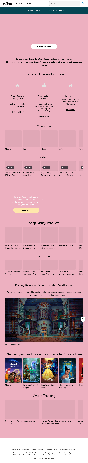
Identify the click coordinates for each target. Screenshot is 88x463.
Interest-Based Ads (70, 454)
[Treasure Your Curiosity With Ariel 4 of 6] (67, 264)
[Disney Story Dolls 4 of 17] (67, 234)
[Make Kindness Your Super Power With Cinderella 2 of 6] (31, 264)
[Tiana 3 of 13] (49, 138)
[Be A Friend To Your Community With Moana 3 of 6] (49, 264)
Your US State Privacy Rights (64, 452)
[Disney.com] (7, 4)
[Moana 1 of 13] (13, 138)
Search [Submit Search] (83, 3)
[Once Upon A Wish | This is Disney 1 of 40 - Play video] (13, 165)
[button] (44, 46)
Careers (34, 449)
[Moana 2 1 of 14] (13, 370)
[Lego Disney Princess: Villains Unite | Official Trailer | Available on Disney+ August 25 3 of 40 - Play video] (49, 165)
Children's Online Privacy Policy (21, 454)
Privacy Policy (49, 452)
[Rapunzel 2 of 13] (31, 138)
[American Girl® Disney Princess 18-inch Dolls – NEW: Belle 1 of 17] (13, 234)
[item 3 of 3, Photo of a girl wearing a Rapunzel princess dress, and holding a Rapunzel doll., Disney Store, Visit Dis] (70, 99)
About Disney (16, 449)
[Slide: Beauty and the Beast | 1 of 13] (44, 322)
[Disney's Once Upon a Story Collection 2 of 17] (31, 234)
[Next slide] (79, 322)
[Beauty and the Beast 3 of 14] (49, 370)
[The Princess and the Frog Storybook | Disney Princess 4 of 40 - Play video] (67, 165)
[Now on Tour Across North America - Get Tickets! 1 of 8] (22, 408)
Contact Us (41, 449)
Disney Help (25, 449)
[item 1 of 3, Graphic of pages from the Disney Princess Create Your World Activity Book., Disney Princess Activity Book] (17, 99)
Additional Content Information (32, 452)
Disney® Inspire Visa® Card (67, 449)
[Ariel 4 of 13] (67, 138)
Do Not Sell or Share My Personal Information (47, 454)
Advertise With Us (52, 449)
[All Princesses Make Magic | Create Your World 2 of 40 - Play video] (31, 165)
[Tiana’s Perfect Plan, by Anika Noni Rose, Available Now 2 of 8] (58, 408)
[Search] (64, 3)
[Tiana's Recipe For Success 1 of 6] (13, 264)
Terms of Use (17, 452)
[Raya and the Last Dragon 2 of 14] (31, 370)
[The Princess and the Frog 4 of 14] (67, 370)
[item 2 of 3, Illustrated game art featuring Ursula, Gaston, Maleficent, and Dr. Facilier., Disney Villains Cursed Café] (44, 99)
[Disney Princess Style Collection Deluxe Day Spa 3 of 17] (49, 234)
